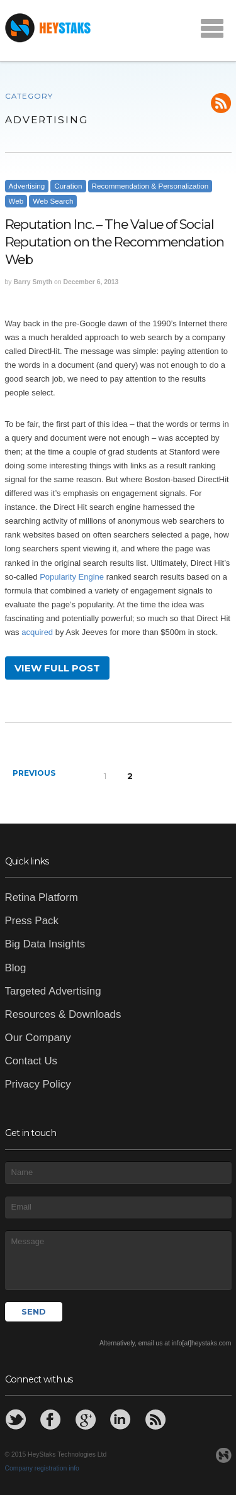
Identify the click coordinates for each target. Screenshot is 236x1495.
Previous (34, 773)
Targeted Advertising (53, 991)
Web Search (53, 201)
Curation (68, 186)
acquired (37, 632)
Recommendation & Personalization (150, 186)
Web (16, 201)
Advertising (27, 186)
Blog (15, 968)
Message (118, 1259)
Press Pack (32, 921)
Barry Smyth (32, 282)
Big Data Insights (45, 944)
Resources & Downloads (63, 1014)
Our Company (38, 1038)
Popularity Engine (72, 577)
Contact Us (31, 1061)
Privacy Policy (38, 1084)
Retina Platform (41, 897)
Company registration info (42, 1468)
